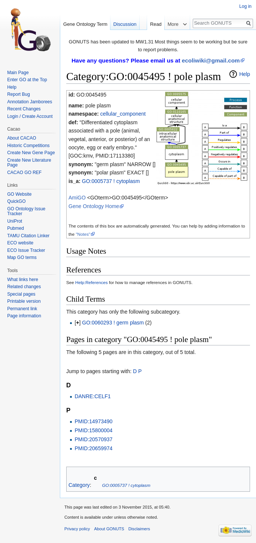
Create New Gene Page (31, 152)
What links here (22, 279)
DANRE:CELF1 (92, 396)
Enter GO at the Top (27, 79)
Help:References (91, 282)
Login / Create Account (29, 116)
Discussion (125, 24)
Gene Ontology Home (93, 206)
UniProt (14, 221)
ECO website (20, 242)
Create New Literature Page (29, 163)
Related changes (24, 286)
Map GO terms (22, 257)
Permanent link (22, 308)
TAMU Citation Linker (28, 235)
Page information (24, 315)
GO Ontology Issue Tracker (26, 211)
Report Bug (18, 94)
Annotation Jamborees (29, 101)
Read (156, 24)
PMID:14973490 (93, 421)
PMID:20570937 (93, 439)
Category (79, 485)
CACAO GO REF (24, 172)
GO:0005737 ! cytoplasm (111, 181)
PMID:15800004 (93, 430)
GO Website (19, 194)
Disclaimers (139, 529)
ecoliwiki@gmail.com (211, 60)
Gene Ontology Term (85, 24)
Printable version (23, 301)
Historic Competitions (28, 145)
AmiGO (77, 198)
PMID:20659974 (93, 448)
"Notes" (83, 234)
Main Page (17, 72)
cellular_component (123, 114)
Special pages (21, 294)
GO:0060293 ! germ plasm (113, 323)
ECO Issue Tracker (26, 250)
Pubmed (15, 228)
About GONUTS (109, 529)
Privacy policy (77, 529)
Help (244, 74)
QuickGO (16, 201)
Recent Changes (23, 109)
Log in (245, 6)
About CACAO (21, 138)
